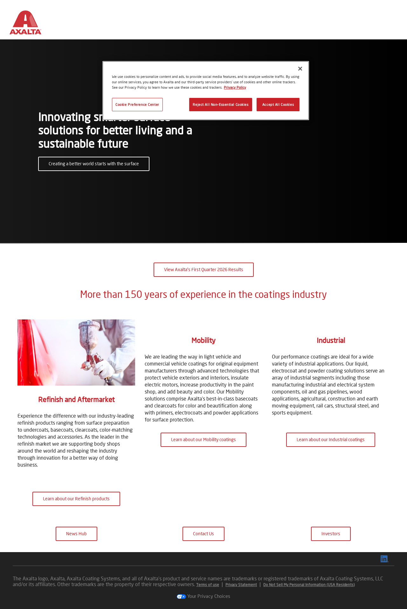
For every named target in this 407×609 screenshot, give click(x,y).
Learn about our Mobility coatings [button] (203, 498)
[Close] (300, 69)
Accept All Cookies (278, 104)
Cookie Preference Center (137, 104)
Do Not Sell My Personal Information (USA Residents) (309, 584)
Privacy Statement (241, 584)
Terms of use (207, 584)
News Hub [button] (76, 533)
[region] (205, 90)
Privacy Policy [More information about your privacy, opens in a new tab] (235, 87)
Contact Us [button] (203, 533)
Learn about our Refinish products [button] (76, 498)
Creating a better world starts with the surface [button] (94, 163)
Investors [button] (330, 533)
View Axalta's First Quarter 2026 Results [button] (203, 269)
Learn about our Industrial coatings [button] (331, 498)
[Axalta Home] (25, 24)
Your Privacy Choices (203, 596)
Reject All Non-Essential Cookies (220, 104)
